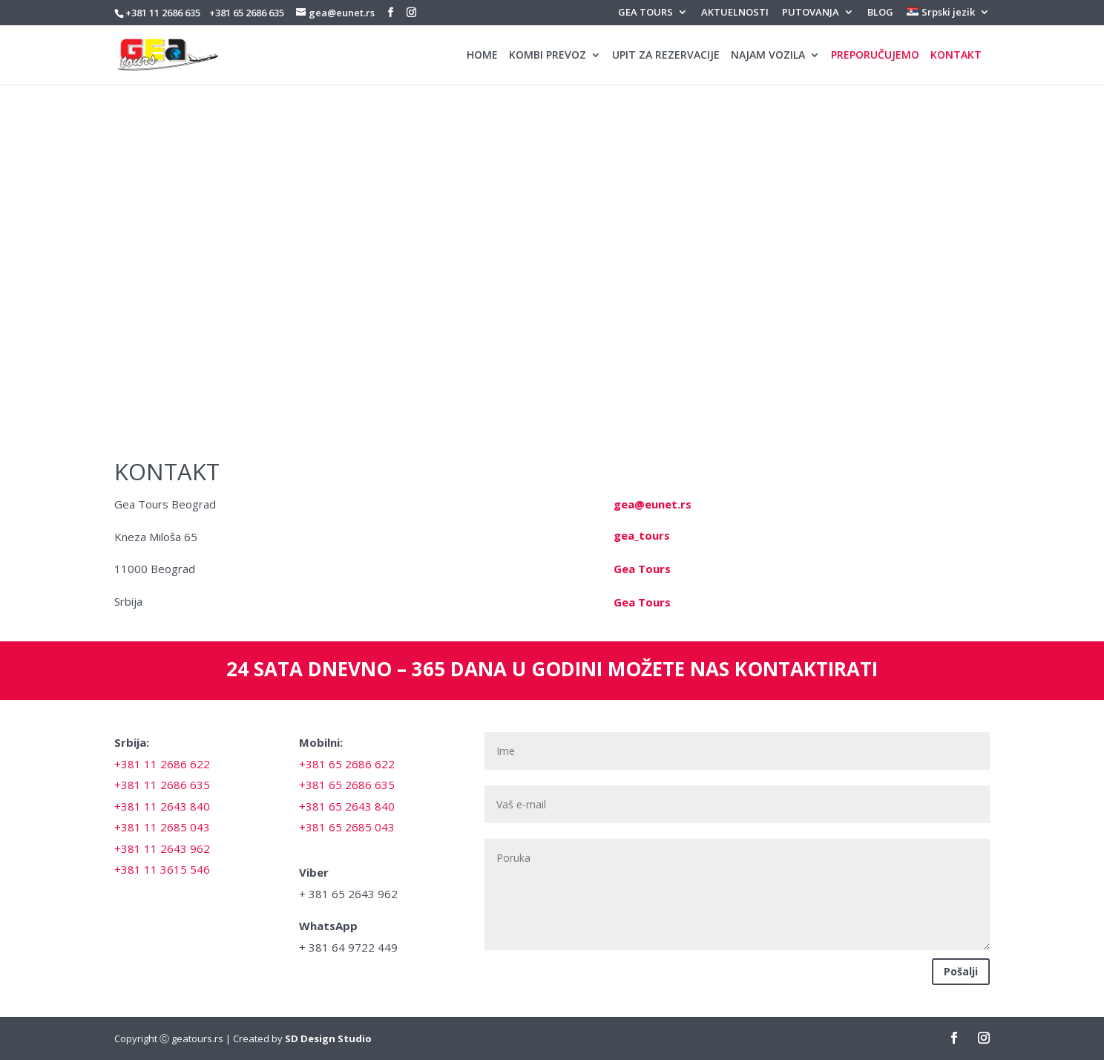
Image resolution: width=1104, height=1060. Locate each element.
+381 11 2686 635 (162, 12)
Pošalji (961, 971)
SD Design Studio (328, 1038)
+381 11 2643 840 (162, 806)
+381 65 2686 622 (347, 763)
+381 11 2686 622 (162, 763)
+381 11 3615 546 (162, 869)
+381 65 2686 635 (246, 12)
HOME (482, 56)
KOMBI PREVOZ (547, 56)
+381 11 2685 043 (162, 826)
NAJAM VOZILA (768, 56)
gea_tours (642, 535)
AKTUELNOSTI (735, 13)
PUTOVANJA (810, 13)
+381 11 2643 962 (162, 848)
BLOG (880, 13)
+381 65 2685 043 (347, 826)
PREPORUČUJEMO (875, 56)
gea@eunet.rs (652, 504)
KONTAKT (956, 56)
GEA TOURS (645, 13)
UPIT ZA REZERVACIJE (666, 56)
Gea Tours (642, 568)
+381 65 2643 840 (347, 806)
